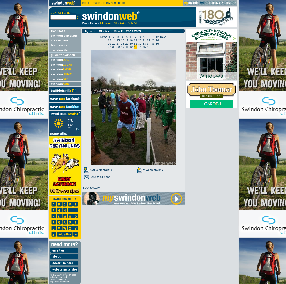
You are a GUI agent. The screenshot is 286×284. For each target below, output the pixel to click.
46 (148, 47)
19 (135, 40)
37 (109, 47)
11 (153, 37)
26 (113, 43)
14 (113, 40)
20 (139, 40)
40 (122, 47)
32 (139, 43)
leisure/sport (59, 45)
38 (113, 47)
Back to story (91, 187)
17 (127, 40)
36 (157, 43)
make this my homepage (108, 2)
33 (144, 43)
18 (131, 40)
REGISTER (228, 3)
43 (135, 47)
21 (144, 40)
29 (127, 43)
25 (109, 43)
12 (157, 37)
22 (148, 40)
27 (118, 43)
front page (58, 30)
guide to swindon (63, 55)
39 (118, 47)
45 (144, 47)
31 (135, 43)
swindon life (59, 50)
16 (122, 40)
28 (122, 43)
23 (153, 40)
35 (153, 43)
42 (131, 47)
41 (127, 47)
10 (148, 37)
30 (131, 43)
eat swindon (59, 40)
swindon (60, 59)
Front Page (89, 23)
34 (148, 43)
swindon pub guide (64, 35)
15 (118, 40)
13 (109, 40)
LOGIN (213, 3)
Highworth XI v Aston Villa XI (118, 23)
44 (139, 47)
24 (157, 40)
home (85, 2)
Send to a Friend (96, 177)
